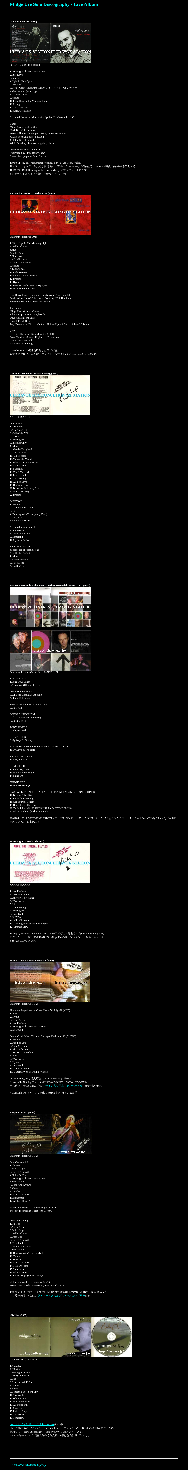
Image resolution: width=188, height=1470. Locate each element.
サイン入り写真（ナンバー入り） (65, 1085)
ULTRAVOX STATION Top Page (28, 1465)
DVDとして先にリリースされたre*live (32, 1424)
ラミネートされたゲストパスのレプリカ (61, 1295)
